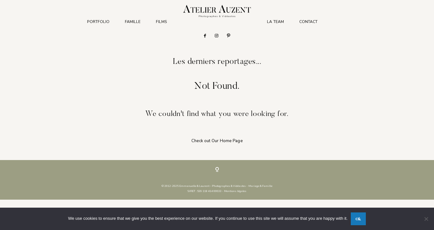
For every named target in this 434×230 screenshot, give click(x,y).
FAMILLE (133, 22)
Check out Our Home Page (217, 141)
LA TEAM (275, 22)
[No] (426, 219)
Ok (358, 219)
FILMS (161, 22)
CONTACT (308, 22)
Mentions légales (235, 191)
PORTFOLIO (98, 22)
